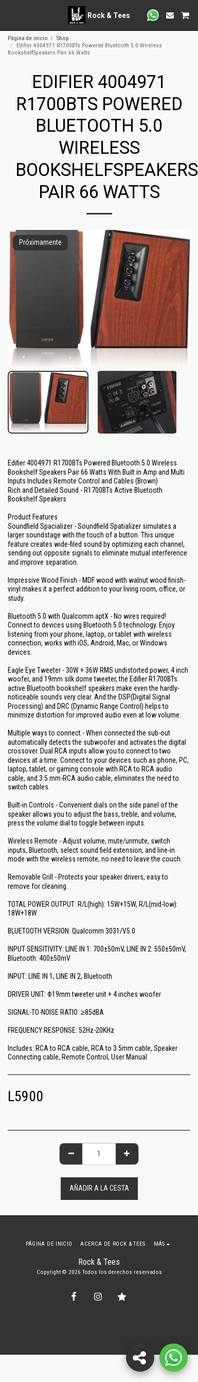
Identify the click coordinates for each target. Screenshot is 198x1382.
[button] (11, 15)
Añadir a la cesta (99, 1188)
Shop (63, 38)
